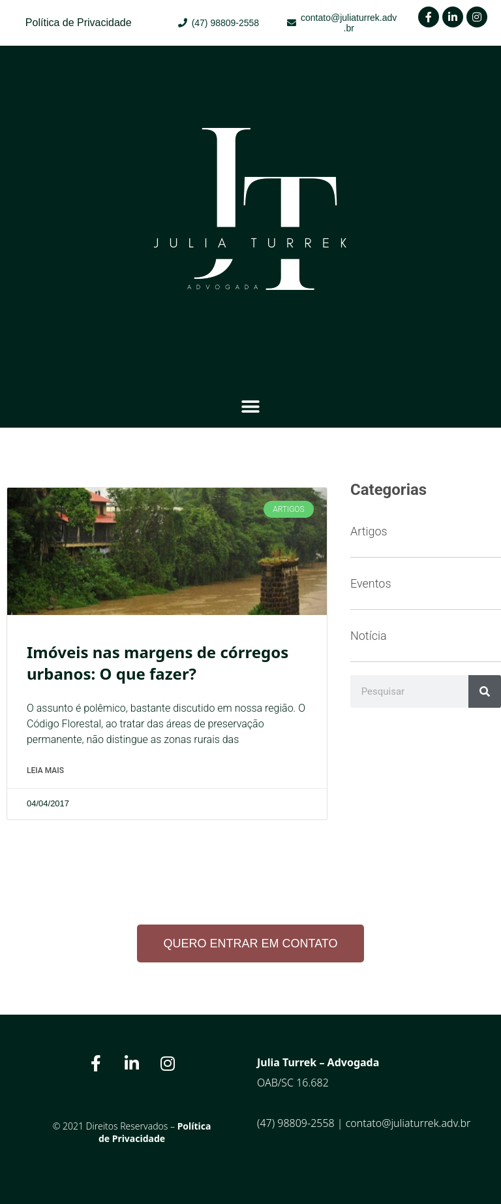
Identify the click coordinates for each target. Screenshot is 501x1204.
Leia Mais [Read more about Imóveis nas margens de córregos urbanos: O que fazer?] (45, 770)
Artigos (368, 531)
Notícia (368, 635)
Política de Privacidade (155, 1132)
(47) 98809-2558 (296, 1123)
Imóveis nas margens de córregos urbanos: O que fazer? (157, 662)
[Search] (484, 691)
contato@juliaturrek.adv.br (408, 1123)
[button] (251, 406)
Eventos (370, 583)
